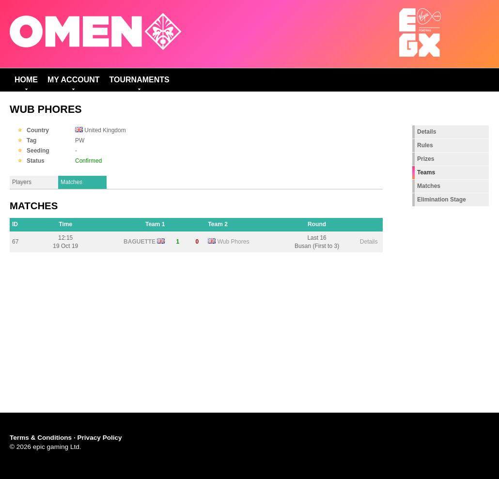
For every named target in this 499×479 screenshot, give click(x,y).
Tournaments (139, 80)
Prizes (425, 158)
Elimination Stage (441, 199)
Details (369, 241)
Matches (71, 182)
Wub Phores (234, 241)
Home (26, 80)
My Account (73, 80)
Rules (425, 145)
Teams (426, 172)
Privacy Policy (99, 437)
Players (21, 182)
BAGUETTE (140, 241)
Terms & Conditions (41, 437)
